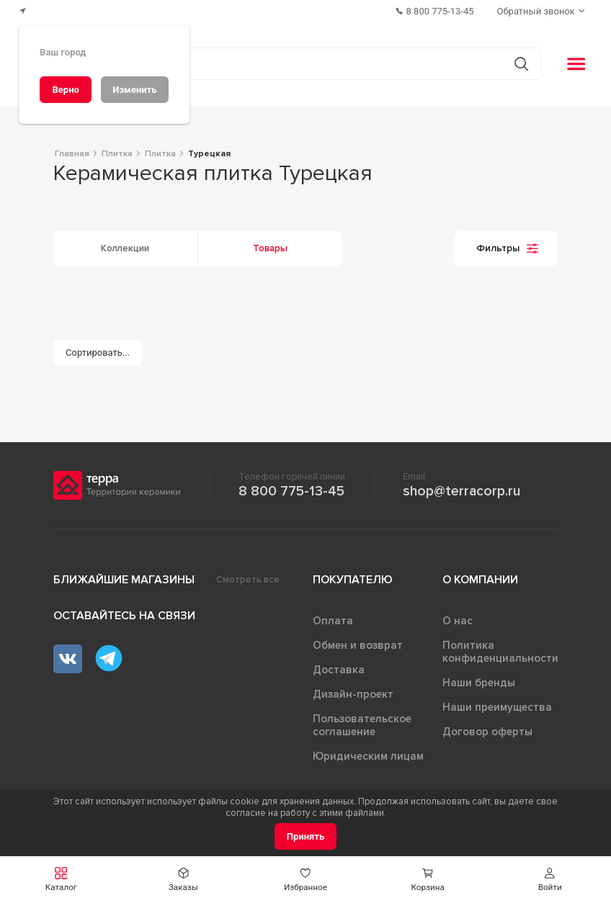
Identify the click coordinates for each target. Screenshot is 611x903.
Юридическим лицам (368, 756)
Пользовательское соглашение (362, 725)
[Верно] (66, 89)
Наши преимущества (497, 707)
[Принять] (306, 836)
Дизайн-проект (353, 694)
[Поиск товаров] (298, 64)
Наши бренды (478, 682)
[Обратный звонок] (542, 11)
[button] (550, 879)
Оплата (333, 620)
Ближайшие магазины (124, 579)
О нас (457, 620)
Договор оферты (487, 731)
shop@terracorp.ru (461, 491)
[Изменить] (135, 89)
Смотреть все (248, 579)
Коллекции (125, 248)
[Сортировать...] (98, 353)
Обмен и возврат (358, 645)
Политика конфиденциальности (500, 652)
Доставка (339, 669)
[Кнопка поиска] (521, 63)
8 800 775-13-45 (291, 491)
